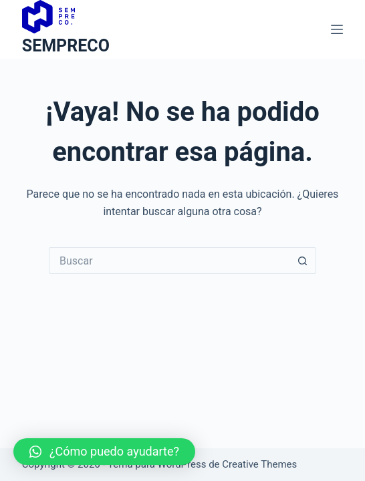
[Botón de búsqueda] (302, 260)
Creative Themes (259, 464)
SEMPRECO (66, 45)
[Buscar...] (169, 260)
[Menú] (337, 29)
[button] (104, 451)
